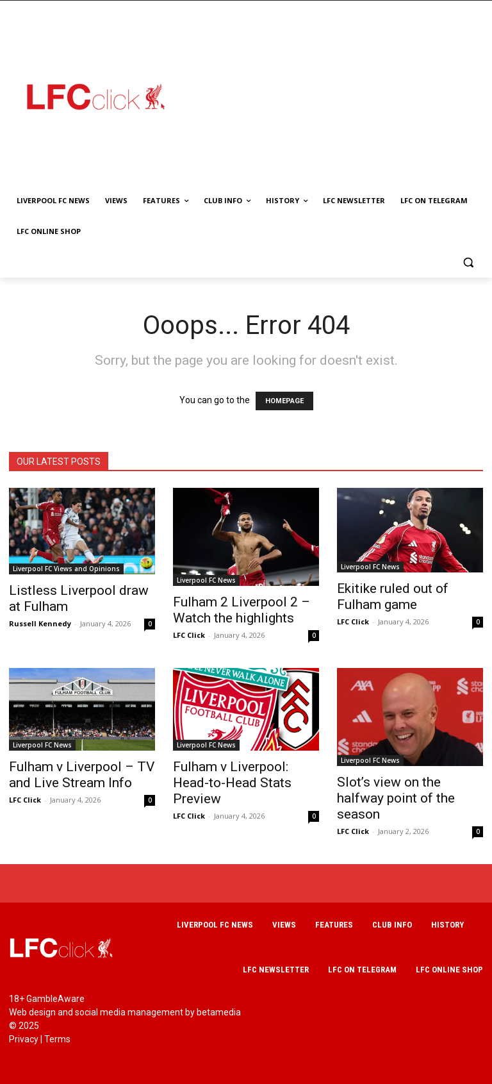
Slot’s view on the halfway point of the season (396, 798)
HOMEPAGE (284, 401)
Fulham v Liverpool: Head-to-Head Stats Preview (232, 782)
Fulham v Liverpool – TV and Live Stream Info (81, 774)
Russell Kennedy (40, 623)
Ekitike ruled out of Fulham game (392, 596)
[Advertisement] (337, 96)
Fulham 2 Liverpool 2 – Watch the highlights (241, 610)
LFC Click (189, 635)
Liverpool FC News (206, 580)
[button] (468, 262)
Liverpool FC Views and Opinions (66, 568)
